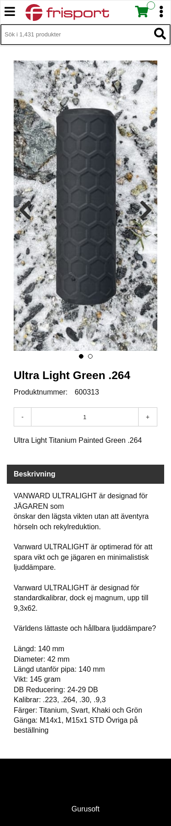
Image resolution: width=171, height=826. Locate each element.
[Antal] (85, 416)
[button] (81, 356)
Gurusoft (85, 809)
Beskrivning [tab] (35, 474)
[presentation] (25, 210)
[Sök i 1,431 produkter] (75, 34)
